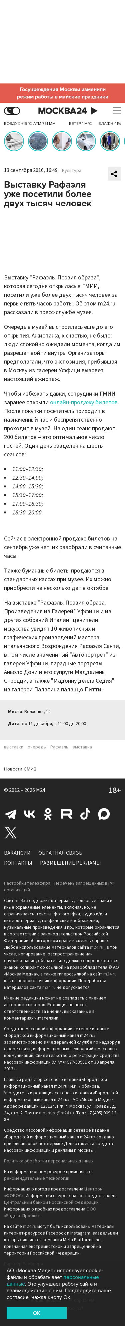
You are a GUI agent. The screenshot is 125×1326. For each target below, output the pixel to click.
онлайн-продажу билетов (84, 402)
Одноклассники (48, 814)
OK (36, 1313)
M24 (40, 790)
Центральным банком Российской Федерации (51, 1202)
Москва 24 (63, 111)
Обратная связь (60, 853)
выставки (13, 747)
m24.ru (21, 900)
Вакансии (17, 853)
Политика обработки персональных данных (48, 1161)
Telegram (10, 814)
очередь (37, 747)
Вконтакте (29, 814)
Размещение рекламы (70, 863)
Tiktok (85, 814)
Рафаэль (59, 747)
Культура (71, 170)
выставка (82, 747)
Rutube (66, 814)
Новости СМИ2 (20, 769)
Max (104, 814)
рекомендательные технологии (36, 1178)
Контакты (18, 863)
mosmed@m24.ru (56, 1113)
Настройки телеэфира (27, 883)
